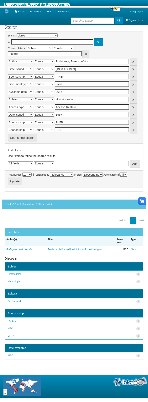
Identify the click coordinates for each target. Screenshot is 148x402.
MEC (10, 328)
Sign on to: (134, 20)
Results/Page (14, 174)
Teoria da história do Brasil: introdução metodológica (75, 249)
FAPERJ (12, 321)
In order (78, 174)
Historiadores (14, 274)
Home (19, 11)
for (9, 42)
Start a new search (22, 137)
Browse (35, 11)
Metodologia (14, 281)
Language (136, 11)
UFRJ (11, 335)
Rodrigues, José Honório (19, 249)
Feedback (63, 11)
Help (49, 11)
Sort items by (42, 174)
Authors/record (111, 174)
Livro (133, 249)
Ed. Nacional (14, 301)
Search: (12, 35)
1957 (10, 355)
